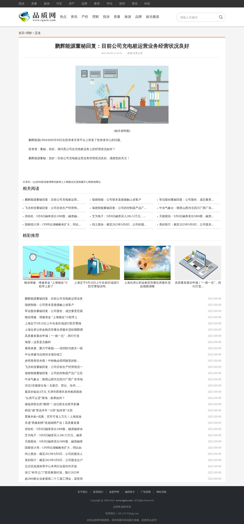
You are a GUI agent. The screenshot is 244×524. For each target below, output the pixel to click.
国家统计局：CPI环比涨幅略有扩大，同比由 (53, 447)
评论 (109, 3)
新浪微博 (46, 182)
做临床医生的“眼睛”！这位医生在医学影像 (52, 404)
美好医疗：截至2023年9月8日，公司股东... (186, 224)
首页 (21, 33)
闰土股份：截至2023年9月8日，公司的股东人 (54, 453)
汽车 (59, 3)
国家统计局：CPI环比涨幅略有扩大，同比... (53, 224)
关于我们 (82, 491)
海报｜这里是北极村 (38, 342)
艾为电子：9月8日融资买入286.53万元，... (119, 216)
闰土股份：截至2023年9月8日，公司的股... (119, 224)
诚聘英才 (130, 491)
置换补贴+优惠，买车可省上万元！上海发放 (53, 416)
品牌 (84, 3)
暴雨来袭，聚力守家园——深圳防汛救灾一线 (54, 348)
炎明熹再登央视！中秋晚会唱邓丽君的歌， (52, 360)
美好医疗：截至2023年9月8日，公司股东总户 (54, 460)
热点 (63, 16)
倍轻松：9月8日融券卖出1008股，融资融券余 (54, 429)
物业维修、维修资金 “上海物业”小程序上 (51, 317)
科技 (147, 3)
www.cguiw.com (124, 500)
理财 (95, 16)
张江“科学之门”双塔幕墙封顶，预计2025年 (52, 472)
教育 (97, 3)
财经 (122, 3)
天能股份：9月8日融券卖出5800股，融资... (186, 216)
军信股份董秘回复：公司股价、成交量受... (186, 199)
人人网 (64, 182)
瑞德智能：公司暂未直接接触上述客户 (116, 199)
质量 (34, 3)
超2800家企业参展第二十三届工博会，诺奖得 (54, 478)
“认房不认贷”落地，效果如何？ (45, 398)
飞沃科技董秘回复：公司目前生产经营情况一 (54, 367)
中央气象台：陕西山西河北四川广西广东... (186, 208)
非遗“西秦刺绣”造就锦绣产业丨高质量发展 (52, 422)
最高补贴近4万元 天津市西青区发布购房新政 (53, 391)
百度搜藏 (78, 182)
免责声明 (114, 491)
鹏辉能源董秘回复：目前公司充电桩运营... (52, 199)
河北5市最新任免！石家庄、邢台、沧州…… (53, 385)
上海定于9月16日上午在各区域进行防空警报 (53, 323)
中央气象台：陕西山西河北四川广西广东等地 (54, 379)
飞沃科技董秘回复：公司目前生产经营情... (52, 208)
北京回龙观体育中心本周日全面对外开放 (51, 466)
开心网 (87, 182)
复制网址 (96, 182)
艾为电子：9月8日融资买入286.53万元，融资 (53, 435)
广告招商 (146, 491)
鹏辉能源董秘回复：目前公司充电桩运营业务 (54, 298)
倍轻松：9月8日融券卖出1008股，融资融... (52, 216)
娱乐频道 (152, 16)
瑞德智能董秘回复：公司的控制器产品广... (119, 208)
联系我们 (98, 491)
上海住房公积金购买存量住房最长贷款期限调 (54, 329)
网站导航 (161, 491)
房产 (72, 3)
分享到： (28, 182)
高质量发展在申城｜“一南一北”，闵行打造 (52, 335)
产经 (84, 16)
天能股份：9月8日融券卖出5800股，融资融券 (54, 441)
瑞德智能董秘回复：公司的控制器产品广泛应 (54, 373)
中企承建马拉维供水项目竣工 (43, 354)
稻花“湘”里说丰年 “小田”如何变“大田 (49, 410)
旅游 (47, 3)
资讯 (135, 3)
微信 (70, 182)
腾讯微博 (56, 182)
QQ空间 (37, 182)
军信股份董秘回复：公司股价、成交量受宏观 (54, 311)
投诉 (21, 3)
